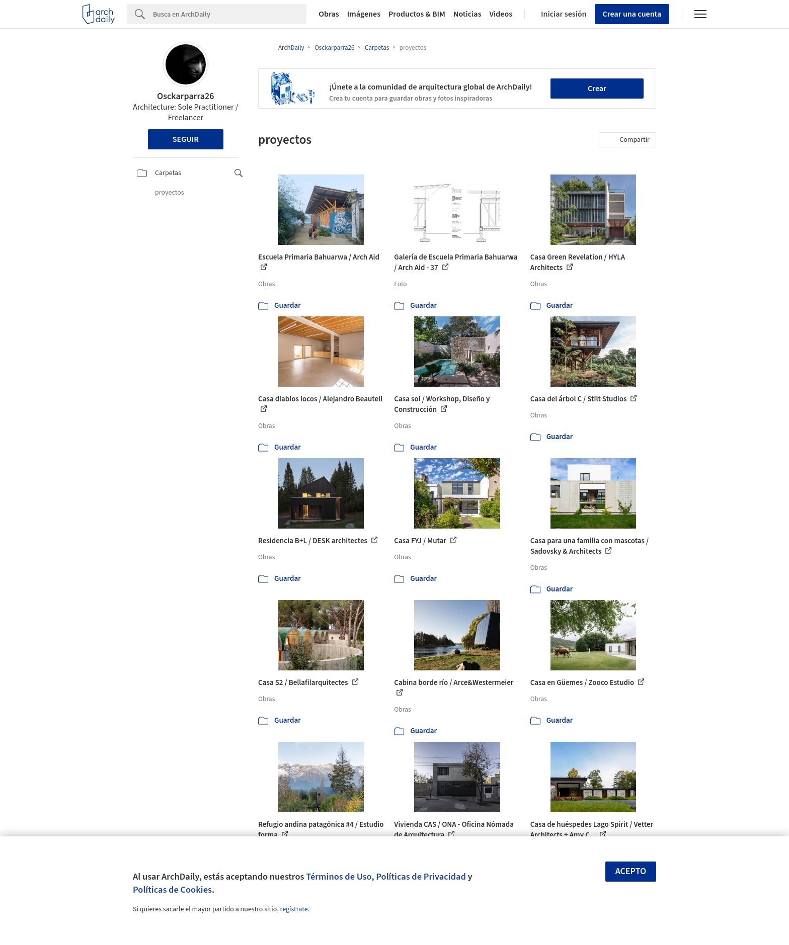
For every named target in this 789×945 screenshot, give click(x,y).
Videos (501, 14)
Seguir (186, 139)
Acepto (631, 871)
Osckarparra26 (185, 96)
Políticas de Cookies (172, 889)
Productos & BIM (416, 14)
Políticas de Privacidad (421, 876)
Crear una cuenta (632, 14)
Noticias (467, 14)
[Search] (229, 14)
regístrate (293, 909)
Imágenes (363, 14)
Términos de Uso (338, 876)
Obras (329, 14)
